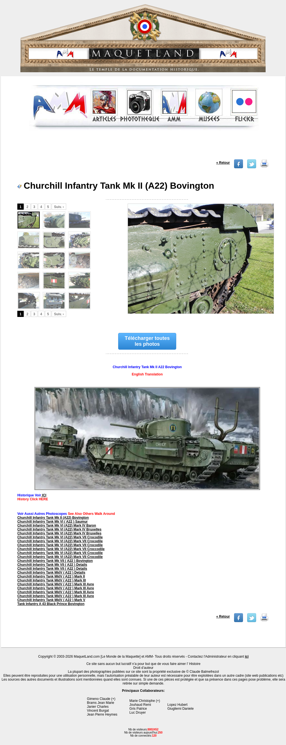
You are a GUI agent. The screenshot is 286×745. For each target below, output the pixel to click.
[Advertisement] (144, 146)
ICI (43, 495)
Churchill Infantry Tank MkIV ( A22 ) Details (51, 572)
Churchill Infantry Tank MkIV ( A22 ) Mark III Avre (55, 584)
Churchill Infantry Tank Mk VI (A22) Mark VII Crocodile (60, 537)
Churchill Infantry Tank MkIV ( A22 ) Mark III (51, 580)
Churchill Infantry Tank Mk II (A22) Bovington (53, 518)
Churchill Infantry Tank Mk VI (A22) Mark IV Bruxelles (59, 529)
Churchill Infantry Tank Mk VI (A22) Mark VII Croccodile (61, 549)
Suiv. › (59, 207)
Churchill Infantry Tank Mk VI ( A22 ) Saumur (52, 522)
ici (247, 656)
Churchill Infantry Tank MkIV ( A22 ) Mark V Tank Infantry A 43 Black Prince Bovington (51, 602)
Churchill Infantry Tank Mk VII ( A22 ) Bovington (55, 561)
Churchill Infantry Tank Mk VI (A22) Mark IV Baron (56, 525)
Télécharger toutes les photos (147, 341)
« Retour (223, 163)
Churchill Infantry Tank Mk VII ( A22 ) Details (52, 565)
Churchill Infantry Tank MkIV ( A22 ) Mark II (51, 576)
